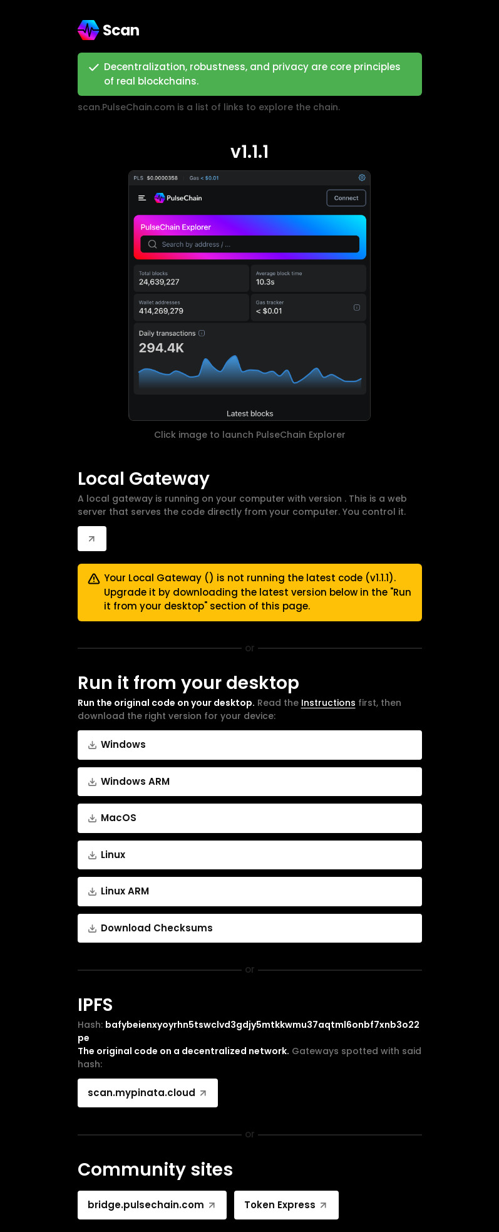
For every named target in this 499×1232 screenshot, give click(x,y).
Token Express (286, 1204)
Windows (117, 744)
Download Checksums (150, 927)
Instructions (328, 702)
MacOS (112, 817)
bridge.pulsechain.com (152, 1204)
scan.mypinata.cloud (148, 1092)
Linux (106, 854)
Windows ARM (129, 781)
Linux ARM (118, 891)
